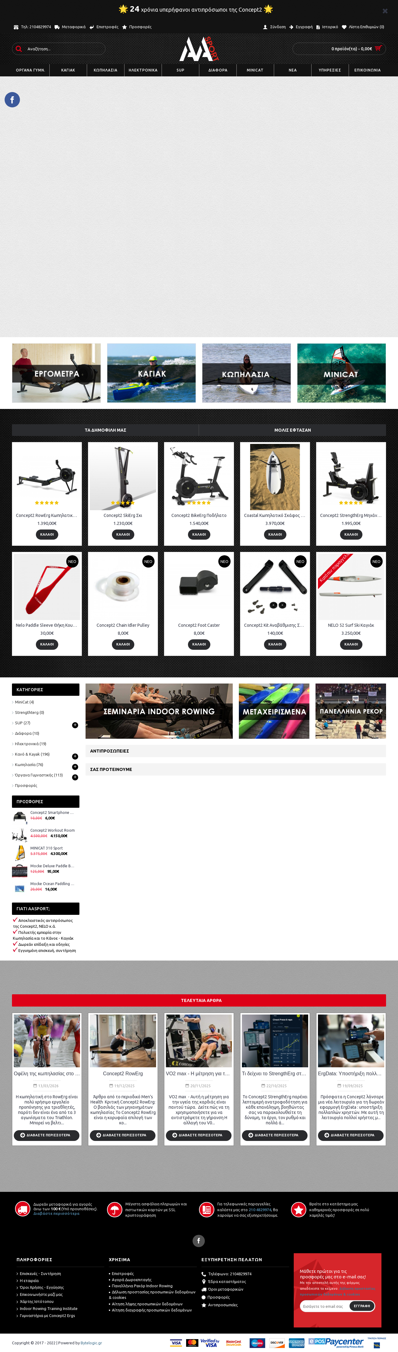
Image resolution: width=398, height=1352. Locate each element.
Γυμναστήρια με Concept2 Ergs (46, 1315)
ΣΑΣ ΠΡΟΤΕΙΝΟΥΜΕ (111, 769)
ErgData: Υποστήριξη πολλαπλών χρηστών (351, 1073)
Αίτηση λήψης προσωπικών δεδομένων (146, 1304)
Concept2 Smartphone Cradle (52, 813)
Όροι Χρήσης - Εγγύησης (40, 1287)
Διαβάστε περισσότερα (56, 1213)
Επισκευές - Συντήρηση (39, 1273)
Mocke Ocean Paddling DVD (52, 884)
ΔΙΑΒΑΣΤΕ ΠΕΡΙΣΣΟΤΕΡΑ (45, 1136)
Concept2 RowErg (123, 1073)
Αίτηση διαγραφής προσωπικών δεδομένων (150, 1310)
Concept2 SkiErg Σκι (123, 515)
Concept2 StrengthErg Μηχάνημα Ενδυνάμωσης (352, 515)
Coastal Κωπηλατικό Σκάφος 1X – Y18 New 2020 (276, 515)
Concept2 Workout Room (52, 830)
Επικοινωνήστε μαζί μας (40, 1294)
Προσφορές (26, 785)
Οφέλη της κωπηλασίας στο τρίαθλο (47, 1073)
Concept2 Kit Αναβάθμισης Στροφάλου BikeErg (276, 625)
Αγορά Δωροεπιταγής (130, 1279)
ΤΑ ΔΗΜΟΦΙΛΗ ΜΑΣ (105, 430)
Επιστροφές (121, 1273)
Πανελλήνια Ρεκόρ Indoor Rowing (141, 1286)
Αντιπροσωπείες (109, 751)
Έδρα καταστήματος (223, 1282)
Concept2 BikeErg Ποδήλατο (199, 515)
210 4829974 (260, 1210)
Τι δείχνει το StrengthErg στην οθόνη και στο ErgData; (275, 1073)
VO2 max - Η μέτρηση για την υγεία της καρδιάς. (199, 1073)
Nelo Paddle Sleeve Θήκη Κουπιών (48, 625)
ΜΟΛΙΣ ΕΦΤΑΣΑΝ (292, 430)
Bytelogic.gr (91, 1343)
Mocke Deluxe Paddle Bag (52, 866)
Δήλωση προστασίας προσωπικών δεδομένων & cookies (152, 1295)
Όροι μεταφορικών (222, 1289)
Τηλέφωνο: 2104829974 (226, 1274)
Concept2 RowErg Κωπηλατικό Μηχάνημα (48, 515)
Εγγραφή (362, 1306)
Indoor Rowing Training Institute (47, 1308)
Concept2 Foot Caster (199, 625)
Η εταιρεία (28, 1280)
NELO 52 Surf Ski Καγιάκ (351, 625)
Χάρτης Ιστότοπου (35, 1301)
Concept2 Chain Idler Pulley (123, 625)
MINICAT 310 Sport (46, 848)
